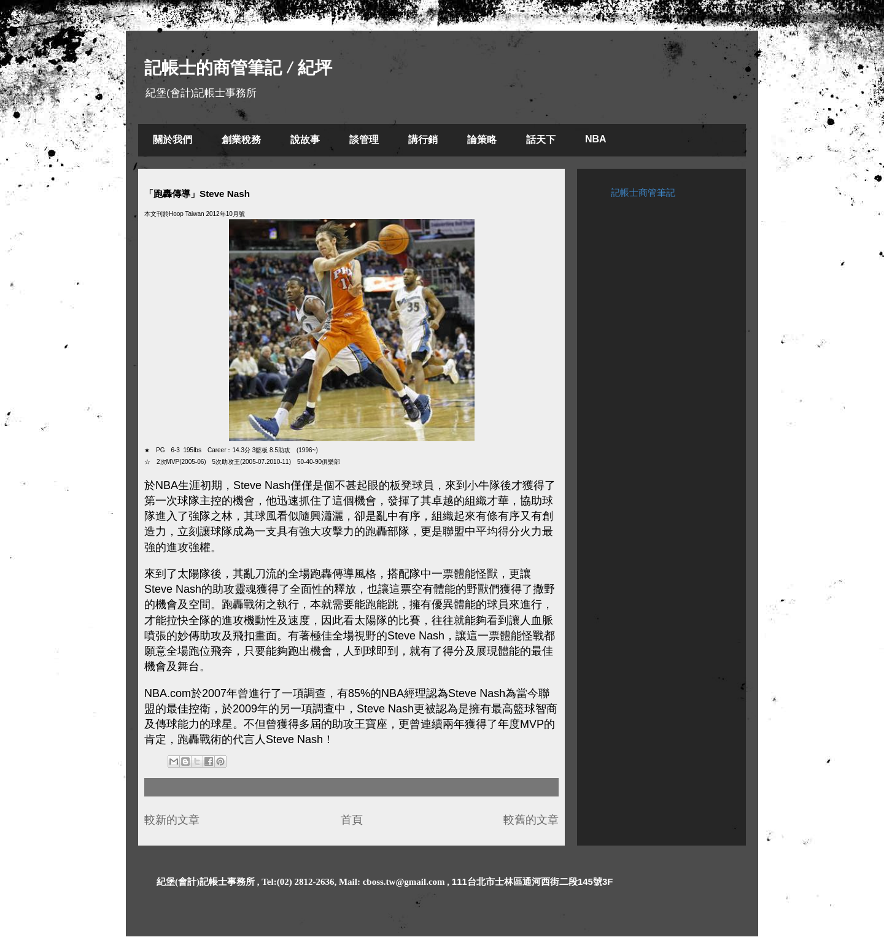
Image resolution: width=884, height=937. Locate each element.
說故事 (305, 139)
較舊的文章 (531, 820)
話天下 (541, 139)
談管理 (364, 139)
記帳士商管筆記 (643, 192)
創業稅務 (241, 139)
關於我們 (172, 139)
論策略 (482, 139)
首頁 (352, 820)
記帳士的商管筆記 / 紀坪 (238, 68)
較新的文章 (172, 820)
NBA (596, 139)
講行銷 (423, 139)
